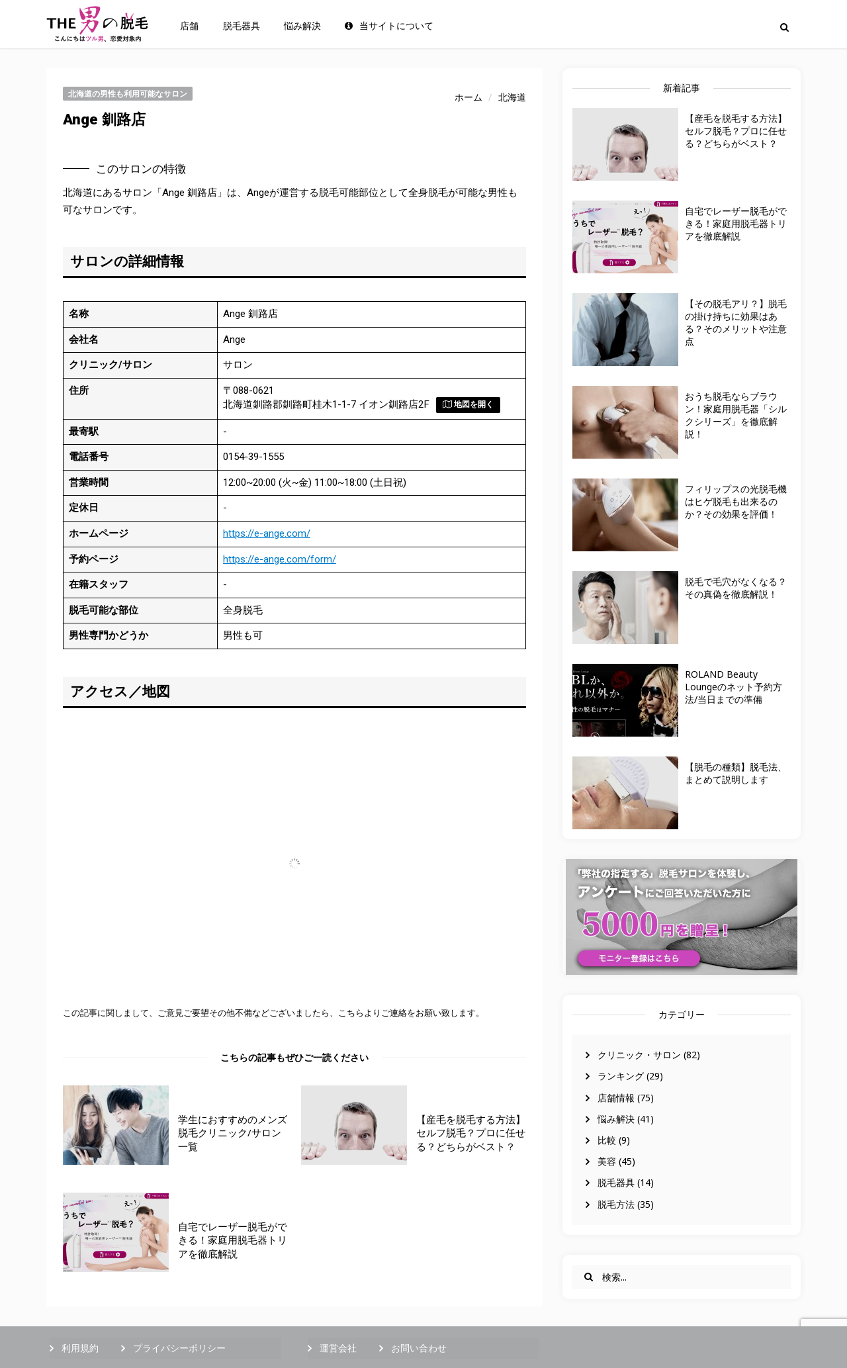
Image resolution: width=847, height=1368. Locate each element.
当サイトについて (389, 26)
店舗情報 (616, 1097)
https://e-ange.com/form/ (279, 559)
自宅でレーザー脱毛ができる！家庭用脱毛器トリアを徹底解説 (736, 223)
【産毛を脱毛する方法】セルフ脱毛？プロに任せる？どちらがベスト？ (736, 131)
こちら (351, 1013)
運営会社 (338, 1348)
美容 (607, 1161)
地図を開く (468, 404)
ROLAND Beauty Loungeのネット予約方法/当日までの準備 (733, 687)
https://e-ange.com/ (266, 533)
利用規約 (80, 1348)
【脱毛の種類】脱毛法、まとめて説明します (736, 773)
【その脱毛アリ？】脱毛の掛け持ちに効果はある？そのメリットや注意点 (736, 322)
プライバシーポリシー (179, 1348)
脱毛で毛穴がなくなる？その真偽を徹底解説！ (736, 587)
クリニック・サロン (639, 1054)
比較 (607, 1140)
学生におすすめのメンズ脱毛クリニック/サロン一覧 (232, 1133)
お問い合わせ (419, 1348)
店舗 (189, 26)
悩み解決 (302, 26)
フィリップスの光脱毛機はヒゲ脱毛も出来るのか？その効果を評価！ (736, 501)
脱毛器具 (241, 26)
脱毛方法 (616, 1204)
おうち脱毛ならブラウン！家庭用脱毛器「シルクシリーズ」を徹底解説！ (736, 415)
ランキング (621, 1076)
